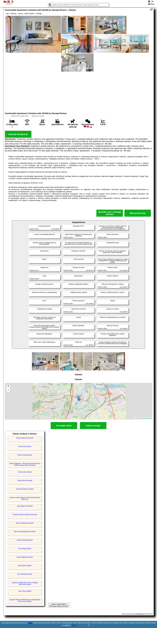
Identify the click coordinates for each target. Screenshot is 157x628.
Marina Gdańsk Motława (25, 540)
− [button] (8, 390)
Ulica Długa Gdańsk (24, 548)
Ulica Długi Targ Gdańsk (25, 506)
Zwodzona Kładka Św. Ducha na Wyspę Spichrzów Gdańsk (25, 583)
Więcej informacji (138, 213)
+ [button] (8, 386)
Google (30, 623)
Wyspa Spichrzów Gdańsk (24, 438)
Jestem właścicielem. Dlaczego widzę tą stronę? (58, 605)
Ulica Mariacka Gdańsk (24, 574)
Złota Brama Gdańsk (25, 565)
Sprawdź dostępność (18, 134)
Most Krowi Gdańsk (25, 446)
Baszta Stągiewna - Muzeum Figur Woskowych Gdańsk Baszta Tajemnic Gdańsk (25, 464)
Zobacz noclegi (93, 426)
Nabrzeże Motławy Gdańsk (24, 489)
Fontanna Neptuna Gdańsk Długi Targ (25, 514)
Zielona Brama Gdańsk (24, 480)
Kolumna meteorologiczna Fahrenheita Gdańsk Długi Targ (25, 498)
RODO (74, 625)
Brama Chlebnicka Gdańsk (24, 523)
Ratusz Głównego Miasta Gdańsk (25, 531)
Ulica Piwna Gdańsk (24, 591)
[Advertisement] (78, 92)
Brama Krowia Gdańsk (25, 455)
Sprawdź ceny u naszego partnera (109, 213)
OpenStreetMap (147, 418)
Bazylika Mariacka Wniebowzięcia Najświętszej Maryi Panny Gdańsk (25, 600)
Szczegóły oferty (63, 426)
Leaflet (138, 418)
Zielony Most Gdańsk (25, 472)
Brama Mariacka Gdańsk (25, 557)
